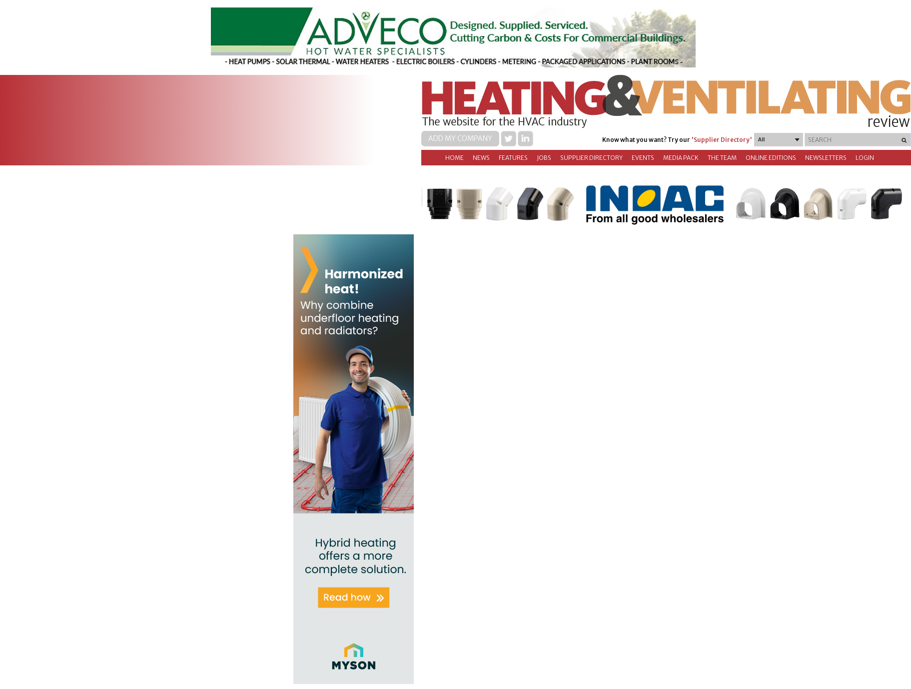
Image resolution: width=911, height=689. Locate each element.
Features (513, 157)
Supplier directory (591, 157)
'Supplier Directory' (721, 139)
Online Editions (771, 157)
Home (454, 157)
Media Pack (681, 157)
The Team (722, 157)
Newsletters (826, 157)
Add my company (460, 138)
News (481, 157)
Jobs (544, 157)
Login (865, 157)
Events (643, 157)
